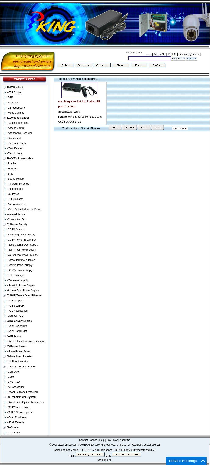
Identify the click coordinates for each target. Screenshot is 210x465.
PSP (10, 97)
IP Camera (14, 432)
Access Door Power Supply (23, 290)
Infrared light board (18, 183)
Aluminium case (17, 204)
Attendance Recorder (20, 133)
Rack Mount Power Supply (23, 244)
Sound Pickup (16, 178)
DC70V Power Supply (20, 270)
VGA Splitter (15, 92)
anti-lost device (16, 214)
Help (101, 440)
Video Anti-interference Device (25, 209)
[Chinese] (195, 54)
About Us (125, 440)
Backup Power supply (20, 265)
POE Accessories (18, 310)
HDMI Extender (16, 422)
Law (115, 440)
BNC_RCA (14, 381)
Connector (13, 371)
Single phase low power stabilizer (26, 341)
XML (109, 460)
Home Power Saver (19, 351)
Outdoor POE (15, 315)
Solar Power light (17, 326)
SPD (10, 173)
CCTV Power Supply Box (22, 239)
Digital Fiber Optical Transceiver (26, 402)
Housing (12, 168)
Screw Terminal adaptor (21, 260)
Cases (93, 440)
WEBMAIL (159, 54)
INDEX (172, 54)
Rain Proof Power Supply (22, 249)
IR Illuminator (15, 199)
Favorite (183, 54)
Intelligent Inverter (18, 361)
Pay (109, 440)
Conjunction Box (17, 219)
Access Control (16, 128)
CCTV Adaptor (16, 229)
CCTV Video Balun (18, 407)
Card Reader (15, 148)
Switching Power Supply (21, 234)
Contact (83, 440)
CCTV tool (13, 194)
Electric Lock (15, 153)
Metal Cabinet (16, 112)
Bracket (12, 163)
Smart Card (14, 138)
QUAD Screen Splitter (20, 412)
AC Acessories (16, 386)
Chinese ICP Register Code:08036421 (138, 444)
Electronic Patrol (17, 143)
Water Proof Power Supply (23, 254)
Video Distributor (17, 417)
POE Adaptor (15, 300)
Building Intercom (18, 122)
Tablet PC (13, 102)
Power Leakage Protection (23, 392)
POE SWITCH (16, 305)
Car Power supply (18, 280)
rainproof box (15, 188)
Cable (11, 376)
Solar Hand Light (17, 331)
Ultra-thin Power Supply (21, 285)
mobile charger (16, 275)
